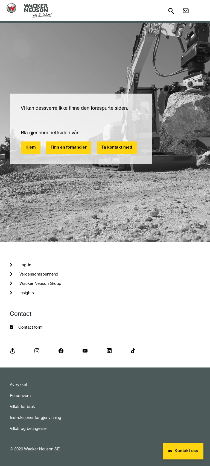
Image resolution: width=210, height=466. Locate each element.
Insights (26, 292)
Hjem (30, 148)
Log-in (24, 264)
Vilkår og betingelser (28, 428)
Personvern (20, 395)
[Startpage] (29, 10)
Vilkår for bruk (22, 406)
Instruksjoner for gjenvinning (35, 417)
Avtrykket (18, 384)
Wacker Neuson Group (39, 283)
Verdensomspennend (38, 274)
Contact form (30, 327)
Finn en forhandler (69, 148)
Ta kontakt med (116, 148)
